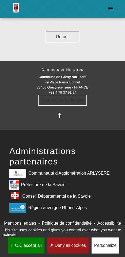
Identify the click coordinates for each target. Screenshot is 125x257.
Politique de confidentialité (67, 223)
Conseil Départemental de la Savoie (50, 196)
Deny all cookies (68, 245)
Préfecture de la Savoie (37, 185)
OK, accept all (26, 245)
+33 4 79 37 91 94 (63, 92)
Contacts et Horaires (62, 70)
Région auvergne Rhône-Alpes (48, 208)
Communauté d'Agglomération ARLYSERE (59, 173)
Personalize (105, 245)
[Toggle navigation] (110, 9)
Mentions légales (20, 223)
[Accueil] (15, 8)
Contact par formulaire (62, 100)
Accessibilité (109, 223)
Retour (62, 36)
